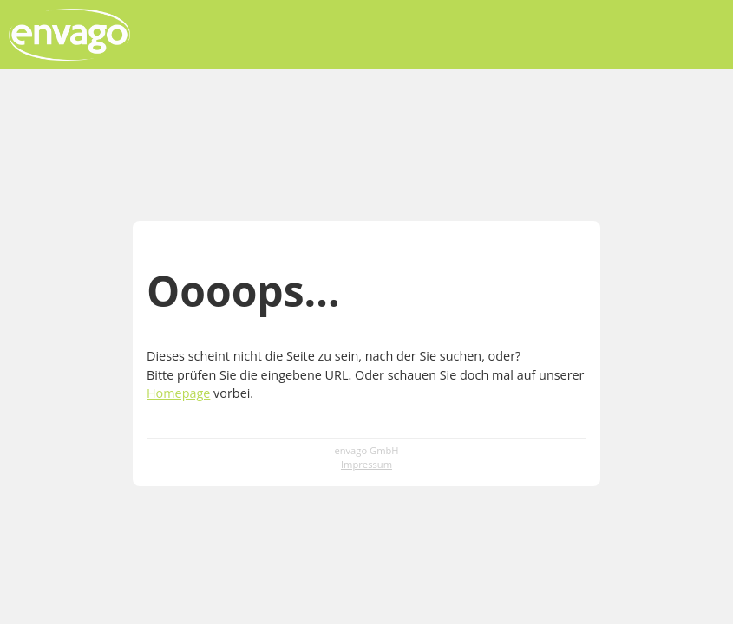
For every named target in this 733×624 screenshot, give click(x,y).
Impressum (366, 464)
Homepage (178, 393)
